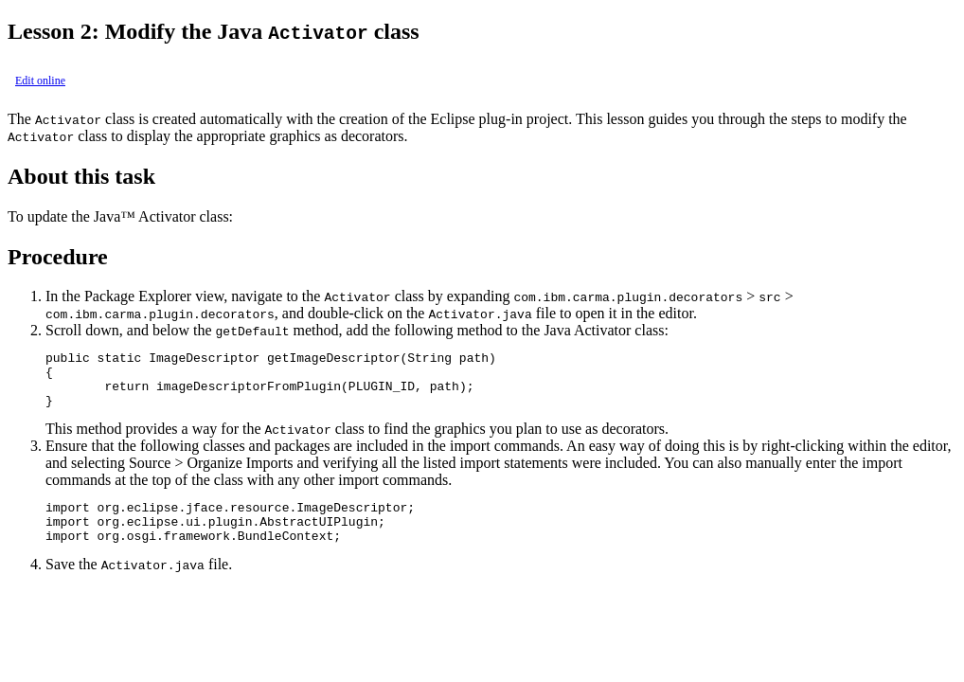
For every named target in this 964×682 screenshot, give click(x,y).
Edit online (40, 80)
